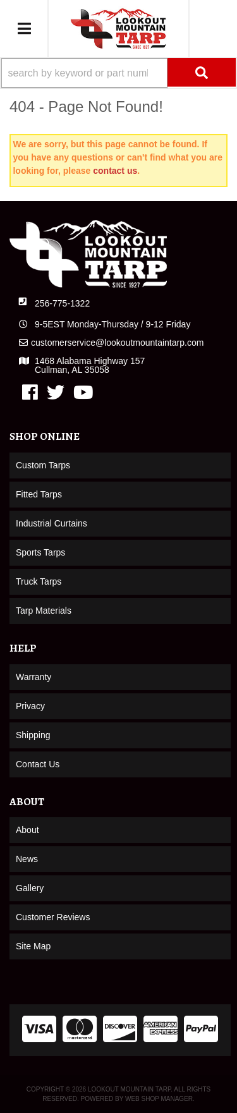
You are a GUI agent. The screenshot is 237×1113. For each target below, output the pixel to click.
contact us (115, 171)
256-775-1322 (62, 303)
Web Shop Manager (159, 1098)
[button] (118, 73)
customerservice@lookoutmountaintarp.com (117, 342)
